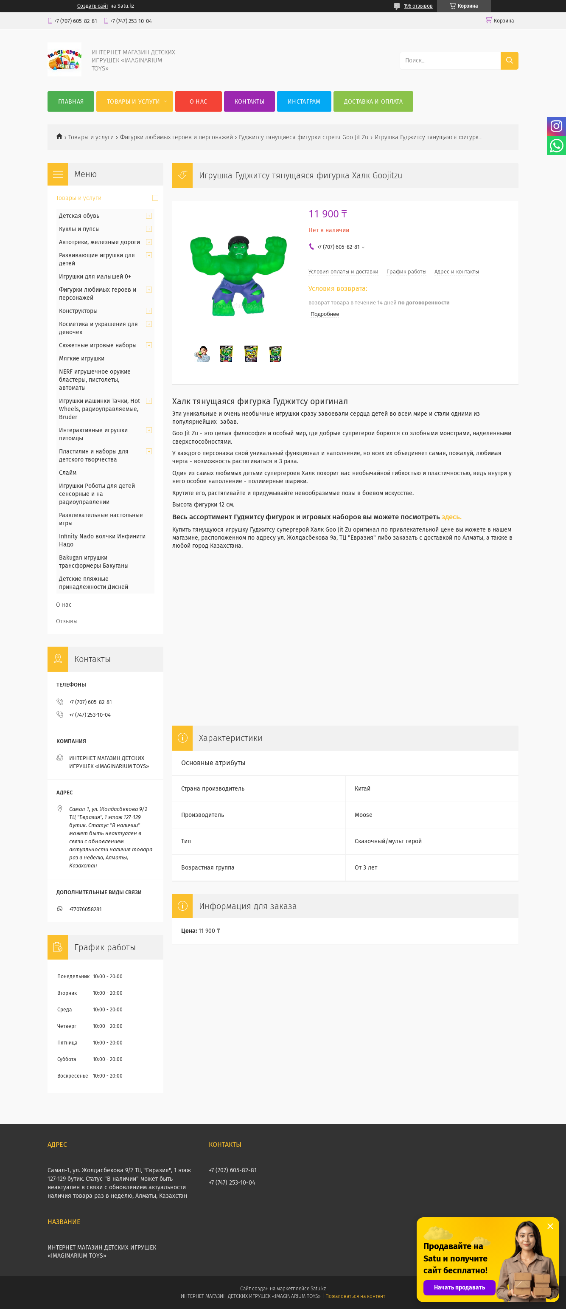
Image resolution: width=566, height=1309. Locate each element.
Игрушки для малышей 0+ (95, 276)
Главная (71, 101)
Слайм (67, 472)
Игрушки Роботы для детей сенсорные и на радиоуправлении (97, 494)
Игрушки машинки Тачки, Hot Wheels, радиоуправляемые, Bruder (99, 409)
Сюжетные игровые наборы (98, 345)
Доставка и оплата (373, 101)
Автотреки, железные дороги (99, 242)
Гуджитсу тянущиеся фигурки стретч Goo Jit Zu (303, 137)
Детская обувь (79, 216)
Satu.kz (318, 1289)
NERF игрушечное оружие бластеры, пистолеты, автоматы (95, 379)
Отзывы (67, 621)
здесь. (452, 516)
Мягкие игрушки (81, 358)
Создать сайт (92, 6)
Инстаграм (304, 101)
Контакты (249, 101)
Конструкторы (78, 311)
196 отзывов (418, 6)
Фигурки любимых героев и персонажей (176, 137)
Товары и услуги (133, 101)
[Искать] (509, 61)
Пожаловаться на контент (355, 1296)
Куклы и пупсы (79, 229)
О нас (198, 101)
